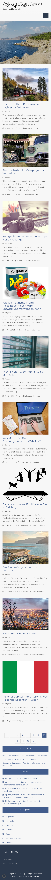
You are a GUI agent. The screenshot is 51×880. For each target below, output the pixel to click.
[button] (4, 876)
